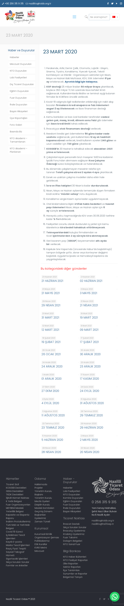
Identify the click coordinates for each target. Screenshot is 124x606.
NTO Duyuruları (18, 70)
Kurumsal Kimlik (43, 534)
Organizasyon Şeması (47, 537)
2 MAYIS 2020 (89, 440)
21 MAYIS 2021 (50, 293)
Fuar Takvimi (70, 537)
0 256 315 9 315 (104, 502)
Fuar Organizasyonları (18, 504)
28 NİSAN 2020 (51, 452)
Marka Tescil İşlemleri (18, 545)
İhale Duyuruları (18, 104)
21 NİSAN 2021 (89, 305)
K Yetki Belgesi (14, 501)
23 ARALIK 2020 (90, 366)
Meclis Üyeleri (42, 501)
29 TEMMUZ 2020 (91, 415)
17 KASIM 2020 (89, 379)
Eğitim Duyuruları (19, 91)
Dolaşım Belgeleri (72, 540)
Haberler (14, 57)
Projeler (39, 487)
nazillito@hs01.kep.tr (103, 524)
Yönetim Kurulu (43, 498)
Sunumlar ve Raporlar (75, 573)
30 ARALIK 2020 (90, 354)
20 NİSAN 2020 (89, 452)
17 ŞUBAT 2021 (89, 342)
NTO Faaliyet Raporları (75, 560)
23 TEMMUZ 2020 (52, 428)
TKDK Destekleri (14, 494)
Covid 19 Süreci (14, 531)
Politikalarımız (42, 540)
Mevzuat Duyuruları (20, 64)
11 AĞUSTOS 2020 (53, 415)
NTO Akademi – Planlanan (18, 150)
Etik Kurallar (41, 544)
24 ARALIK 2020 (51, 366)
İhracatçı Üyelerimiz (74, 530)
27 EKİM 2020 (50, 391)
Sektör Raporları (72, 567)
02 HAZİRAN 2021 (91, 281)
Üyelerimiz (40, 518)
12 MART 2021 (50, 330)
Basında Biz (16, 131)
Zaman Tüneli (42, 521)
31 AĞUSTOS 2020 (92, 403)
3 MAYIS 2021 (88, 293)
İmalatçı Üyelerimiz (73, 534)
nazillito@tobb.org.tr (40, 3)
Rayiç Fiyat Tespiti (16, 548)
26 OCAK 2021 (51, 354)
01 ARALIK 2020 (51, 379)
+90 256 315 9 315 (14, 3)
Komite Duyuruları (73, 498)
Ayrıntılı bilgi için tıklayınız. (81, 81)
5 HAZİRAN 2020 (52, 440)
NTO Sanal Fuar (71, 544)
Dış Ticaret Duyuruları (22, 84)
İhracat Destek (71, 524)
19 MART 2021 (89, 317)
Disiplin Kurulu (42, 504)
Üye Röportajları (18, 118)
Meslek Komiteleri (44, 508)
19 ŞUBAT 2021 (51, 342)
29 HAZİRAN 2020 (91, 428)
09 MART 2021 (89, 330)
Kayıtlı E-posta (14, 541)
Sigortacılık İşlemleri (17, 558)
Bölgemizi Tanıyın (73, 577)
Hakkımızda (41, 484)
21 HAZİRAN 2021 (52, 281)
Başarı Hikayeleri (19, 111)
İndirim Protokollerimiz (18, 521)
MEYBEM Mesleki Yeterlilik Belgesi (15, 509)
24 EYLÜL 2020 (89, 391)
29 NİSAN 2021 (50, 305)
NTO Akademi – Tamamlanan (18, 140)
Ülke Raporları (70, 563)
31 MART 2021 (50, 317)
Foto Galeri (16, 124)
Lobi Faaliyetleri (18, 77)
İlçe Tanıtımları (71, 570)
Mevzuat (39, 551)
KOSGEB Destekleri (16, 487)
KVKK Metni (41, 547)
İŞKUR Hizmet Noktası (17, 498)
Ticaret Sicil (12, 484)
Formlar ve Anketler (17, 565)
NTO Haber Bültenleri (74, 556)
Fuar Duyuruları (18, 97)
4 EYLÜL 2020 (50, 403)
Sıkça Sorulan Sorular (17, 562)
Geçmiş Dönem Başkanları (43, 513)
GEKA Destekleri (14, 491)
